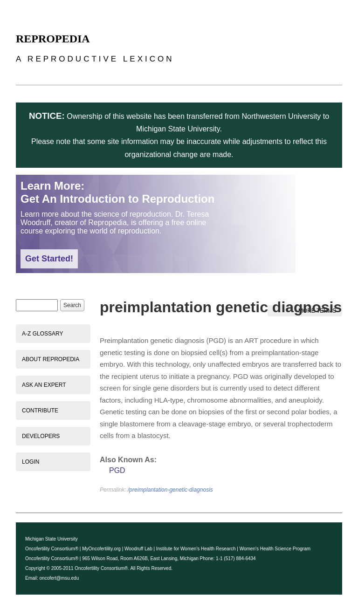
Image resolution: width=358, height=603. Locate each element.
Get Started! (49, 258)
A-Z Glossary (42, 333)
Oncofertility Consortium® (51, 548)
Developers (41, 436)
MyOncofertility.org (101, 548)
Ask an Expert (44, 385)
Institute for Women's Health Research (196, 548)
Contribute (40, 410)
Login (30, 462)
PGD (117, 470)
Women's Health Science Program (275, 548)
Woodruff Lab (138, 548)
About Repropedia (50, 359)
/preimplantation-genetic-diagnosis (170, 490)
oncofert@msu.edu (59, 578)
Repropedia (53, 39)
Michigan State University (51, 538)
